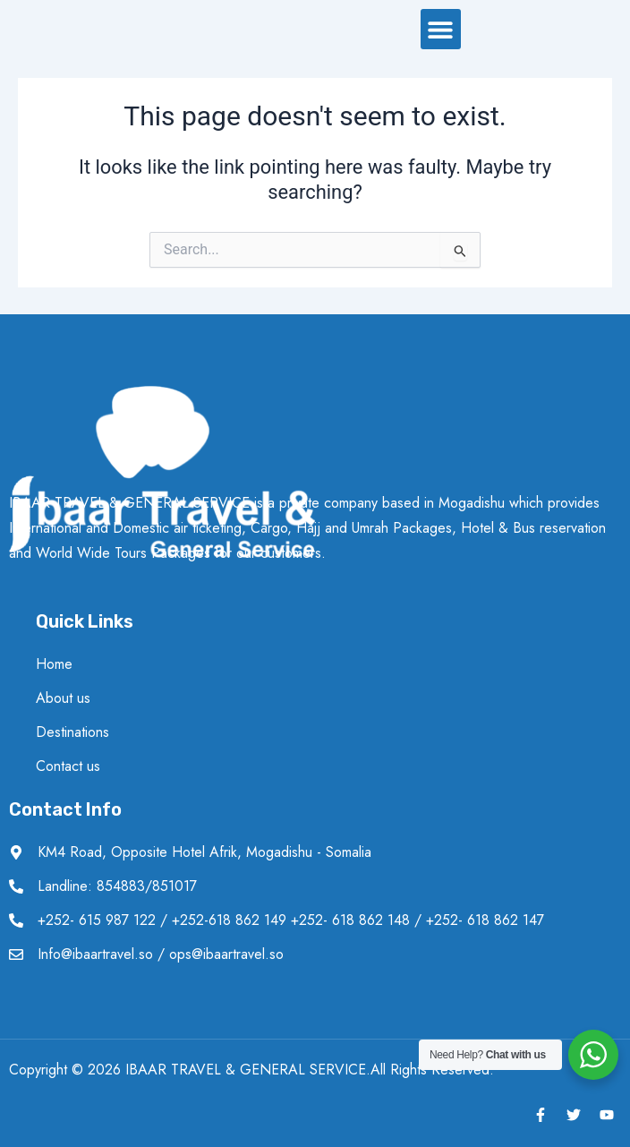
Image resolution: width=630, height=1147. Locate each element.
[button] (441, 33)
